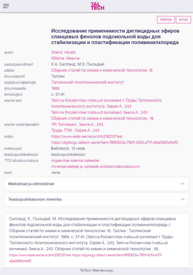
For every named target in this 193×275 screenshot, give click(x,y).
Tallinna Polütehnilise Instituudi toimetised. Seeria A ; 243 (99, 112)
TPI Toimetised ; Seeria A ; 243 (77, 124)
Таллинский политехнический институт (87, 82)
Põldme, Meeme (65, 58)
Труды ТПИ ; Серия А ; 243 (75, 130)
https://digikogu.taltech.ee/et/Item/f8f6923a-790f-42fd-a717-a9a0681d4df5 (114, 142)
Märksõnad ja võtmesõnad (31, 184)
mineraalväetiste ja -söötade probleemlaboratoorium (95, 166)
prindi (183, 20)
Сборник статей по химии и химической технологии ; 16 (102, 118)
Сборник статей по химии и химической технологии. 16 (102, 70)
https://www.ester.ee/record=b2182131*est (86, 136)
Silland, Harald (63, 52)
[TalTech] (97, 6)
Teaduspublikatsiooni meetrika (35, 199)
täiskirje (166, 20)
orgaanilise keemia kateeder (75, 160)
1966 (55, 88)
